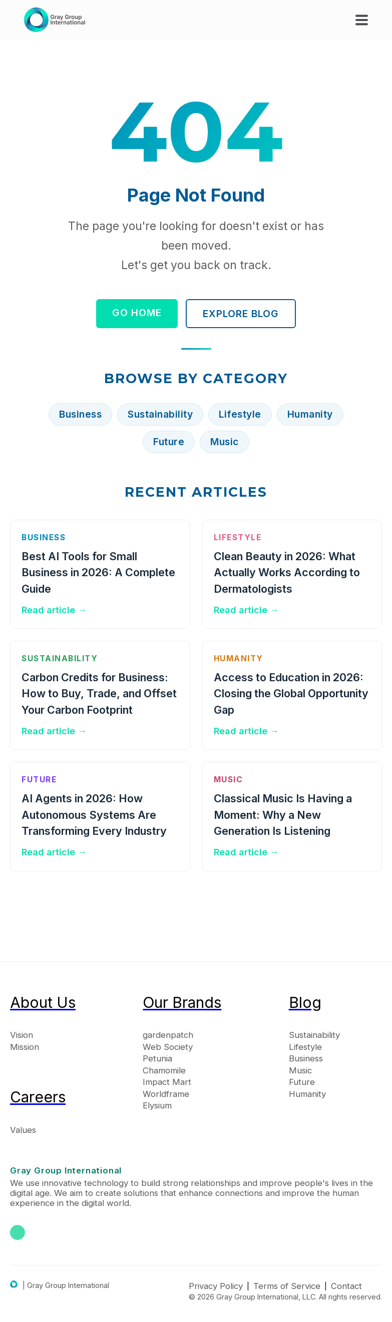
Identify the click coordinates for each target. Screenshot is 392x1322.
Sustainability (160, 414)
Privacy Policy (216, 1286)
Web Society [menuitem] (168, 1047)
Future (168, 442)
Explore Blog (241, 314)
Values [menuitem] (23, 1130)
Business (80, 414)
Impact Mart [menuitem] (167, 1082)
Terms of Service (286, 1286)
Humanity (310, 414)
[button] (361, 20)
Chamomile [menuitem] (164, 1070)
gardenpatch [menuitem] (168, 1035)
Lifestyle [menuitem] (305, 1047)
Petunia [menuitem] (157, 1058)
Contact (346, 1286)
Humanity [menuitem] (307, 1094)
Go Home (137, 313)
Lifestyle (240, 414)
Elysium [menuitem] (157, 1105)
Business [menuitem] (306, 1058)
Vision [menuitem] (21, 1035)
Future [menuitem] (302, 1082)
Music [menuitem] (300, 1070)
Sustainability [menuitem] (314, 1035)
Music (224, 442)
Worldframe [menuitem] (166, 1094)
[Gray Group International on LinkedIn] (17, 1232)
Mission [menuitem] (24, 1047)
